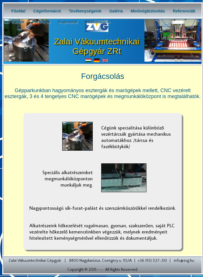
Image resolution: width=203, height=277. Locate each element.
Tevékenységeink (85, 11)
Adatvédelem (97, 22)
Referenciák (184, 11)
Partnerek (41, 22)
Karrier (17, 22)
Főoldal (18, 11)
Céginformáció (47, 11)
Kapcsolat (68, 22)
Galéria (116, 11)
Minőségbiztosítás (148, 11)
